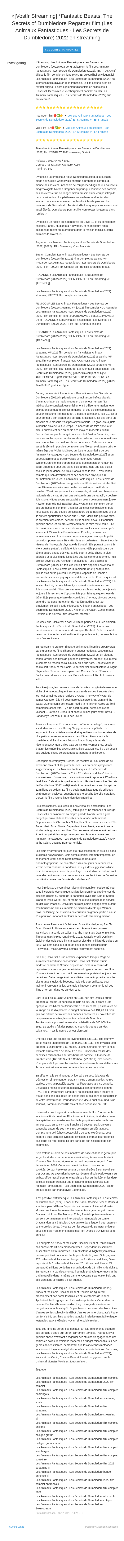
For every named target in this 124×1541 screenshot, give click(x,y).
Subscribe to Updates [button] (62, 50)
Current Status (15, 1526)
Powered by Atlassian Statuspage (101, 1526)
